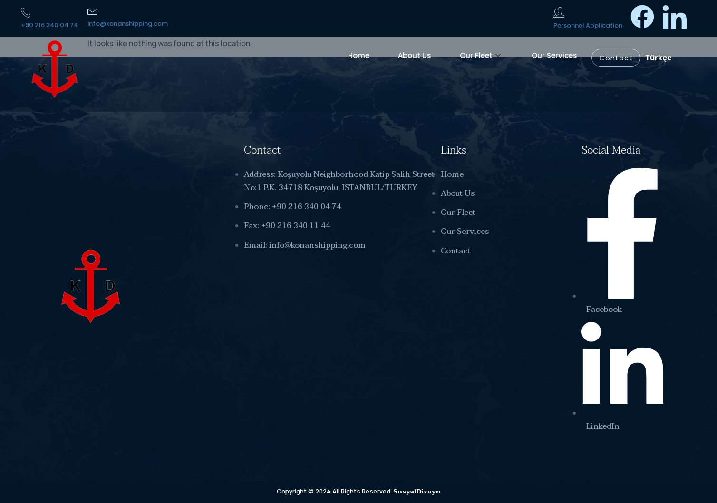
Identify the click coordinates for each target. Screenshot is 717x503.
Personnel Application (587, 25)
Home (358, 55)
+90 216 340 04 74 (49, 24)
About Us (414, 55)
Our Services (554, 55)
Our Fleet (481, 55)
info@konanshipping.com (127, 23)
